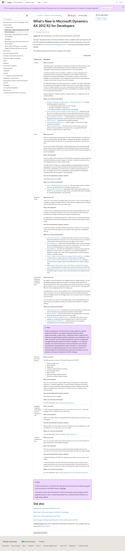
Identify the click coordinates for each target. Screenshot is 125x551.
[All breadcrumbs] (34, 15)
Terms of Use (63, 546)
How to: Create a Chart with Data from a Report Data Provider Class (65, 256)
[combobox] (15, 19)
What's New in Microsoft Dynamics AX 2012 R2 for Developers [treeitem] (17, 31)
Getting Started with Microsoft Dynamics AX (46, 508)
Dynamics (40, 15)
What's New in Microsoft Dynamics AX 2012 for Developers (51, 512)
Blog (23, 546)
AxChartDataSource (52, 243)
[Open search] (117, 2)
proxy (64, 428)
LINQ (79, 409)
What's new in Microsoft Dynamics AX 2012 (46, 516)
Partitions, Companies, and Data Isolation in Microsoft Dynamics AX (65, 102)
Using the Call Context (53, 310)
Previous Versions (15, 546)
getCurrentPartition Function (54, 117)
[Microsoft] (3, 2)
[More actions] (90, 15)
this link (63, 488)
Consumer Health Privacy (50, 546)
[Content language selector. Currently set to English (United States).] (10, 541)
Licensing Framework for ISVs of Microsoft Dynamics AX (73, 472)
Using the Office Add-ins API (54, 189)
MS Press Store (44, 526)
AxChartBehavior (51, 249)
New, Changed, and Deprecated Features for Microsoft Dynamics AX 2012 (55, 520)
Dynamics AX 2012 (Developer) (53, 15)
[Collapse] (27, 15)
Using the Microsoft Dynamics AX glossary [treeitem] (14, 93)
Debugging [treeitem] (8, 39)
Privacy (38, 546)
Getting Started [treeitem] (9, 27)
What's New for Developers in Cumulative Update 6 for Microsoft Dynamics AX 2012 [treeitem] (16, 47)
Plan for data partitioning (53, 126)
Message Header (51, 313)
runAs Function (51, 120)
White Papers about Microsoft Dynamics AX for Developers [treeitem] (16, 43)
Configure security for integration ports (57, 317)
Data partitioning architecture (55, 122)
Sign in (121, 2)
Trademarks (72, 546)
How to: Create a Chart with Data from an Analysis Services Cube (64, 260)
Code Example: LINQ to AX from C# (67, 434)
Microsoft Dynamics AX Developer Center (53, 44)
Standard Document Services (65, 403)
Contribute (31, 546)
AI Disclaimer (5, 546)
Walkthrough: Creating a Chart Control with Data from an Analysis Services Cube (68, 269)
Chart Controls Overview (53, 238)
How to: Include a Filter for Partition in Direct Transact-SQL (62, 111)
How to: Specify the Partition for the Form (58, 185)
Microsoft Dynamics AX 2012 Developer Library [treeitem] (16, 22)
